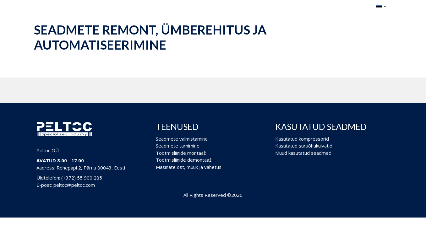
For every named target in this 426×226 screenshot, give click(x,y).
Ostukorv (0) (349, 6)
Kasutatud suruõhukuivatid (303, 146)
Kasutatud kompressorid (302, 139)
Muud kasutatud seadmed (303, 153)
